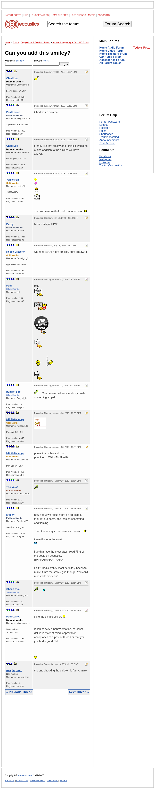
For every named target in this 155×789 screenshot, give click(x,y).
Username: (18, 63)
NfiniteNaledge (15, 419)
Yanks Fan (12, 179)
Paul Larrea (13, 112)
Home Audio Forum (112, 47)
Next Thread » (79, 692)
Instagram (105, 159)
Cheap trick (13, 588)
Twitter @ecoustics (110, 165)
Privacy (63, 780)
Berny (10, 224)
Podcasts (103, 15)
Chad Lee (12, 78)
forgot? (46, 61)
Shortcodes (106, 134)
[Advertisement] (47, 733)
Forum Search (117, 24)
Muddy (10, 514)
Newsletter (52, 780)
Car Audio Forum (110, 56)
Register (104, 127)
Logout (103, 124)
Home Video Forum (111, 50)
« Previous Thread (19, 692)
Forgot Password (109, 121)
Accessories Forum (112, 59)
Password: (46, 63)
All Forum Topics (110, 62)
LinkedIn (104, 162)
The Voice (12, 486)
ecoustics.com (25, 775)
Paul (9, 285)
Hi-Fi (25, 15)
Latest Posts (13, 15)
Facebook (105, 156)
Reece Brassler (15, 251)
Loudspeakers (40, 15)
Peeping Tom (14, 670)
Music (91, 15)
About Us (9, 780)
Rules (102, 130)
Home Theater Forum (113, 53)
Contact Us (22, 780)
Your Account (107, 143)
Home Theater (59, 15)
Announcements (109, 140)
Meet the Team (37, 780)
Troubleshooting (109, 137)
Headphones (78, 15)
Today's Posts (141, 47)
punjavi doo (13, 391)
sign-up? (20, 61)
